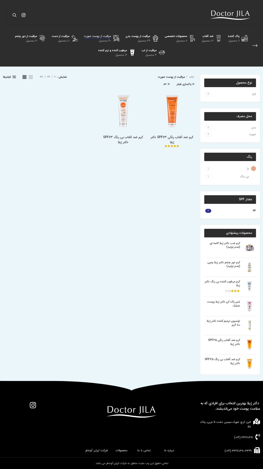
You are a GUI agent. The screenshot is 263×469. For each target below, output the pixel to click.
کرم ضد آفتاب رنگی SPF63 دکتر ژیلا (172, 140)
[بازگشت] (255, 46)
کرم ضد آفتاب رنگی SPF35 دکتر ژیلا (224, 342)
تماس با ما (144, 450)
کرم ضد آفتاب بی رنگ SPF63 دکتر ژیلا (123, 140)
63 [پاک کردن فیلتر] (165, 84)
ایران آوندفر (113, 463)
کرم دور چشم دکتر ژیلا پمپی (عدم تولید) (223, 264)
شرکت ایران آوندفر (96, 450)
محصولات (122, 450)
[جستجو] (14, 15)
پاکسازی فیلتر (184, 84)
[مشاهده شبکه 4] (24, 77)
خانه (191, 77)
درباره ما (169, 450)
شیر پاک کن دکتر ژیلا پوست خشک (223, 304)
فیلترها (7, 77)
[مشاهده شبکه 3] (31, 77)
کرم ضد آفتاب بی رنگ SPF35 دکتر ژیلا (222, 361)
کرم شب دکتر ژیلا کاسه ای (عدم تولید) (225, 245)
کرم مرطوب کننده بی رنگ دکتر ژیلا (222, 284)
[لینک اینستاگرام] (23, 15)
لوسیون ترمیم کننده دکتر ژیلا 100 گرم (223, 323)
